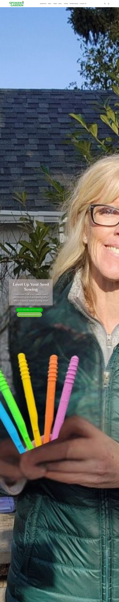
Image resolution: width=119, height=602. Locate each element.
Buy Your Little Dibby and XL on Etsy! (29, 314)
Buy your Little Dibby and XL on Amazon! (29, 310)
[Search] (104, 3)
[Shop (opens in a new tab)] (50, 3)
